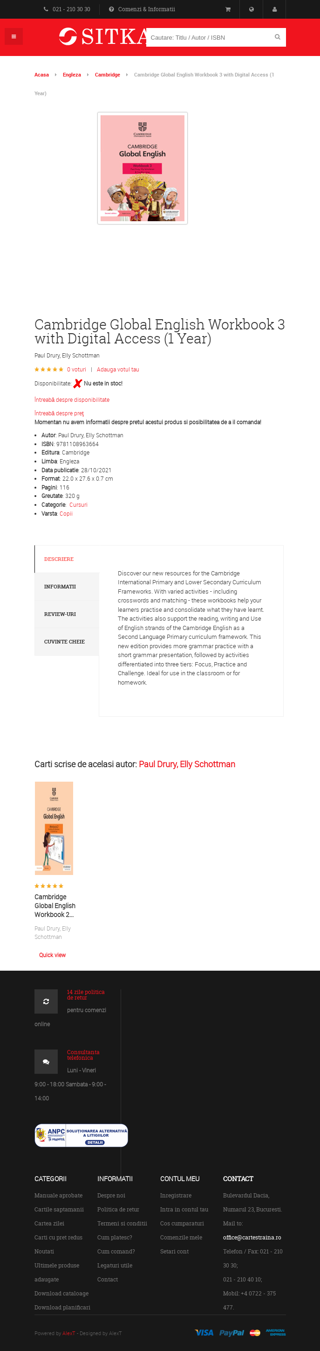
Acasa (41, 74)
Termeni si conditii (122, 1223)
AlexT (68, 1333)
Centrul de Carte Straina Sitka (119, 40)
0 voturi (76, 369)
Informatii (60, 586)
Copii (66, 513)
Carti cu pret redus (58, 1237)
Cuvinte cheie (64, 641)
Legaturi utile (114, 1265)
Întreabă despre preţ (59, 413)
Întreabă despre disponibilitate (72, 399)
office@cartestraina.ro (252, 1237)
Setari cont (174, 1251)
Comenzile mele (181, 1237)
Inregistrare (175, 1195)
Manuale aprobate (58, 1195)
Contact (107, 1279)
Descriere (59, 559)
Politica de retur (118, 1209)
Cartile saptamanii (59, 1209)
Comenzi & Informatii (142, 9)
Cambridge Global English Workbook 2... (54, 905)
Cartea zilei (49, 1223)
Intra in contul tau (184, 1209)
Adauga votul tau (118, 369)
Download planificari (62, 1307)
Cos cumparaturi (182, 1223)
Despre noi (111, 1195)
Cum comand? (116, 1251)
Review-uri (60, 614)
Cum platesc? (114, 1237)
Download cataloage (61, 1293)
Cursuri (78, 504)
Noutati (44, 1251)
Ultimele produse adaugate (56, 1272)
